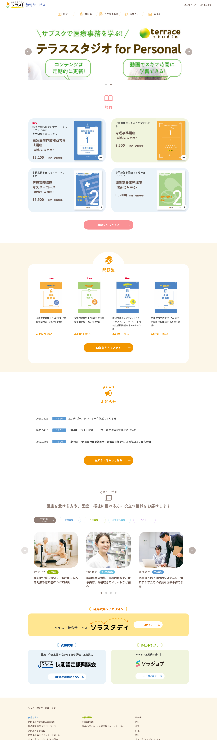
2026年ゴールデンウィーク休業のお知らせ (92, 363)
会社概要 (139, 698)
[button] (28, 24)
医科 (137, 667)
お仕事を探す (152, 621)
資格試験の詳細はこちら (69, 622)
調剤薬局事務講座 (36, 675)
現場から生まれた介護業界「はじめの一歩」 (103, 671)
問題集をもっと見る (108, 293)
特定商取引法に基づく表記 (147, 711)
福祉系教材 (87, 662)
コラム (154, 14)
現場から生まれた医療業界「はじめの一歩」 (49, 688)
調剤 (137, 671)
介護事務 (97, 465)
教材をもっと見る (108, 170)
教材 (63, 14)
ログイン (152, 570)
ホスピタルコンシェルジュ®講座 (43, 684)
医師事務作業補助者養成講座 (41, 667)
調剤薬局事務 (120, 465)
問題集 (85, 14)
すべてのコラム (47, 465)
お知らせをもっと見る (108, 405)
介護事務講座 (88, 667)
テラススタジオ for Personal (42, 702)
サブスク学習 (108, 14)
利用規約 (139, 702)
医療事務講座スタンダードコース (44, 680)
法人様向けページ (143, 719)
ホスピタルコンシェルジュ (147, 684)
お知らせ (131, 14)
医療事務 (72, 465)
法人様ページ (190, 4)
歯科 (137, 680)
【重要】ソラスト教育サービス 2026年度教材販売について (102, 375)
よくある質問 (205, 4)
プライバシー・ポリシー (146, 706)
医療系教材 (33, 662)
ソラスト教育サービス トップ (42, 653)
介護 (137, 675)
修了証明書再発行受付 (145, 715)
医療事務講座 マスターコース (42, 671)
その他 (146, 465)
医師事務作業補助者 (144, 688)
